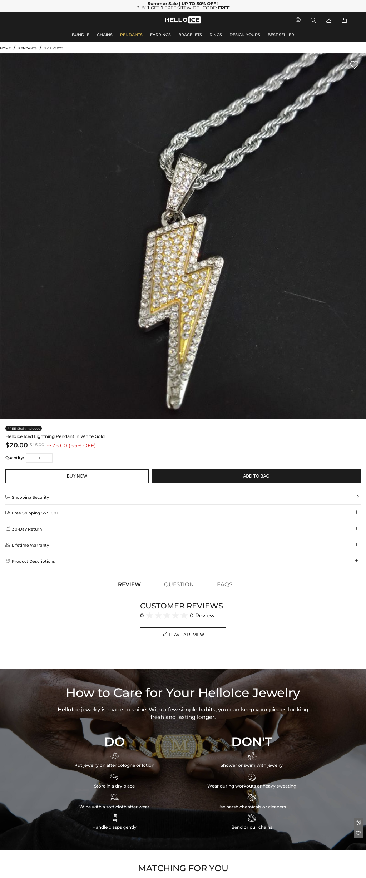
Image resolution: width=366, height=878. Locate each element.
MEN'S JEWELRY (34, 20)
